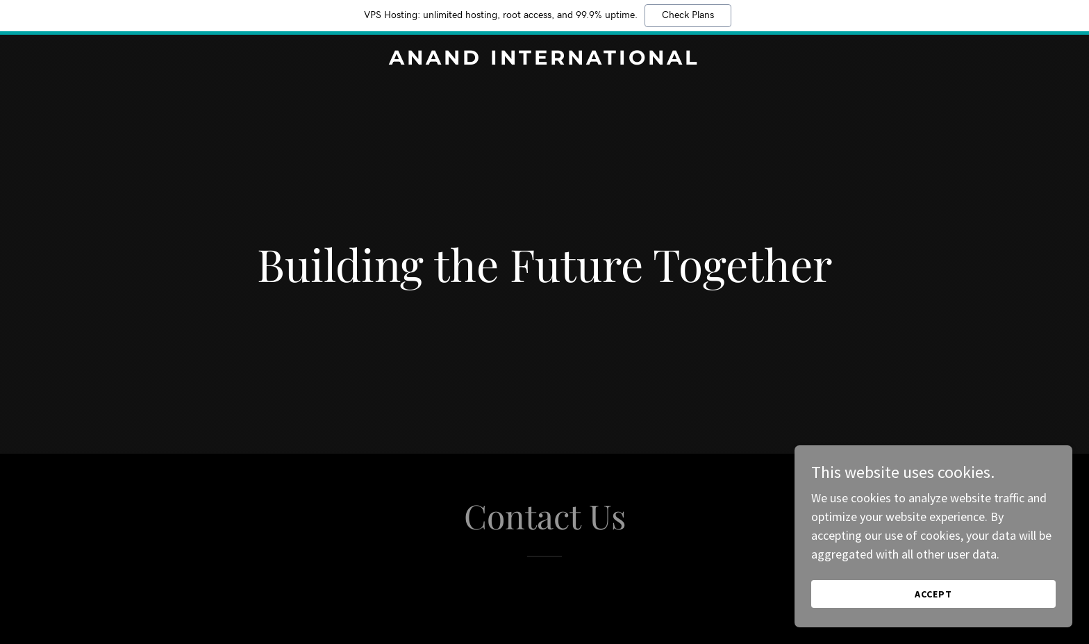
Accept (933, 594)
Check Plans (688, 15)
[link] (544, 60)
